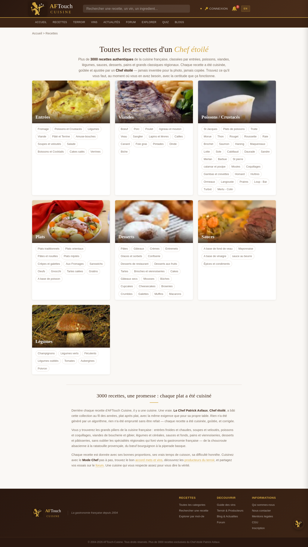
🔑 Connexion (216, 8)
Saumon (224, 144)
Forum (131, 22)
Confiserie (154, 256)
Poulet (149, 129)
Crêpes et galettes (49, 263)
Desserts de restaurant (134, 263)
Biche (124, 151)
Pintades (158, 144)
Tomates (69, 360)
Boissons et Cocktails (51, 151)
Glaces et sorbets (131, 256)
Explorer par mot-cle (191, 516)
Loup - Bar (260, 181)
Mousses (148, 278)
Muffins (158, 294)
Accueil (41, 22)
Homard (240, 174)
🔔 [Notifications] (235, 8)
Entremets (171, 248)
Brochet (208, 144)
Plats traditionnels (48, 248)
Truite (253, 129)
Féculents (90, 353)
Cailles (179, 136)
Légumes (93, 129)
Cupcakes (127, 286)
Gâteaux (139, 248)
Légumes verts (69, 353)
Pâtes (124, 248)
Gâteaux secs (129, 278)
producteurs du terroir (200, 460)
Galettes (143, 294)
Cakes (174, 271)
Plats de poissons (233, 129)
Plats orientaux (74, 248)
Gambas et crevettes (216, 174)
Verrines (95, 151)
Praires (244, 181)
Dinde (172, 144)
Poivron (42, 368)
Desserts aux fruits (165, 263)
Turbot (208, 189)
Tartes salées (75, 271)
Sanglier (138, 136)
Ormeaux (209, 181)
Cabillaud (232, 151)
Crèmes (155, 248)
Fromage (43, 129)
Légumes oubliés (48, 360)
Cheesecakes (147, 286)
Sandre (265, 151)
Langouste (227, 181)
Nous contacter (261, 510)
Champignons (46, 353)
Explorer (149, 22)
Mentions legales (262, 516)
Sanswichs (96, 263)
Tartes (124, 271)
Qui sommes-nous (263, 504)
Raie (265, 136)
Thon (220, 136)
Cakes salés (77, 151)
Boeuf (124, 129)
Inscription (258, 528)
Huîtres (254, 174)
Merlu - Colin (225, 189)
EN (245, 8)
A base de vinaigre (215, 256)
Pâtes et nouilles (48, 256)
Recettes (60, 22)
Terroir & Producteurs (230, 510)
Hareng (239, 144)
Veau (124, 136)
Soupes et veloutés (49, 144)
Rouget (234, 136)
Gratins (93, 271)
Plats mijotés (71, 256)
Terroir (79, 22)
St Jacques (210, 129)
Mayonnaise (245, 248)
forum (100, 465)
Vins (94, 22)
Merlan (208, 159)
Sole (218, 151)
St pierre (238, 159)
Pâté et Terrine (61, 136)
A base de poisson (49, 278)
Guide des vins (226, 504)
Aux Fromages (75, 263)
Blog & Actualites (227, 516)
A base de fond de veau (218, 248)
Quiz (165, 22)
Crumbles (127, 294)
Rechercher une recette (193, 510)
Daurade (249, 151)
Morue (208, 136)
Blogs (179, 22)
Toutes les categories (192, 504)
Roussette (250, 136)
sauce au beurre (242, 256)
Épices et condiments (217, 263)
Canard (125, 144)
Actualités (111, 22)
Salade (71, 144)
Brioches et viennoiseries (149, 271)
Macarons (175, 294)
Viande (42, 136)
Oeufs (41, 271)
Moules (235, 166)
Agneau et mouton (170, 129)
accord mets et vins (149, 460)
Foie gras (141, 144)
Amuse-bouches (85, 136)
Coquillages (253, 166)
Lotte (207, 151)
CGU (255, 522)
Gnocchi (56, 271)
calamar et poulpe (215, 166)
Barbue (222, 159)
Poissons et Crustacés (68, 129)
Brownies (167, 286)
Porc (136, 129)
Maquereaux (257, 144)
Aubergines (88, 360)
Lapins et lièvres (159, 136)
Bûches (164, 278)
